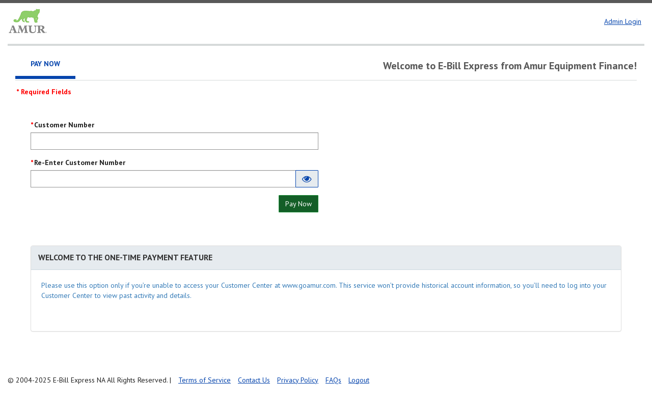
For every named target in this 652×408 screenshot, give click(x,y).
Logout (358, 380)
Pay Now (298, 203)
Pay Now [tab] (45, 63)
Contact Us (254, 380)
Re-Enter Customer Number (79, 162)
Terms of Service (204, 380)
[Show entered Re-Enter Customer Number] (306, 178)
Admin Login (622, 21)
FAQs (333, 380)
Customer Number (64, 124)
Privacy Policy (297, 380)
